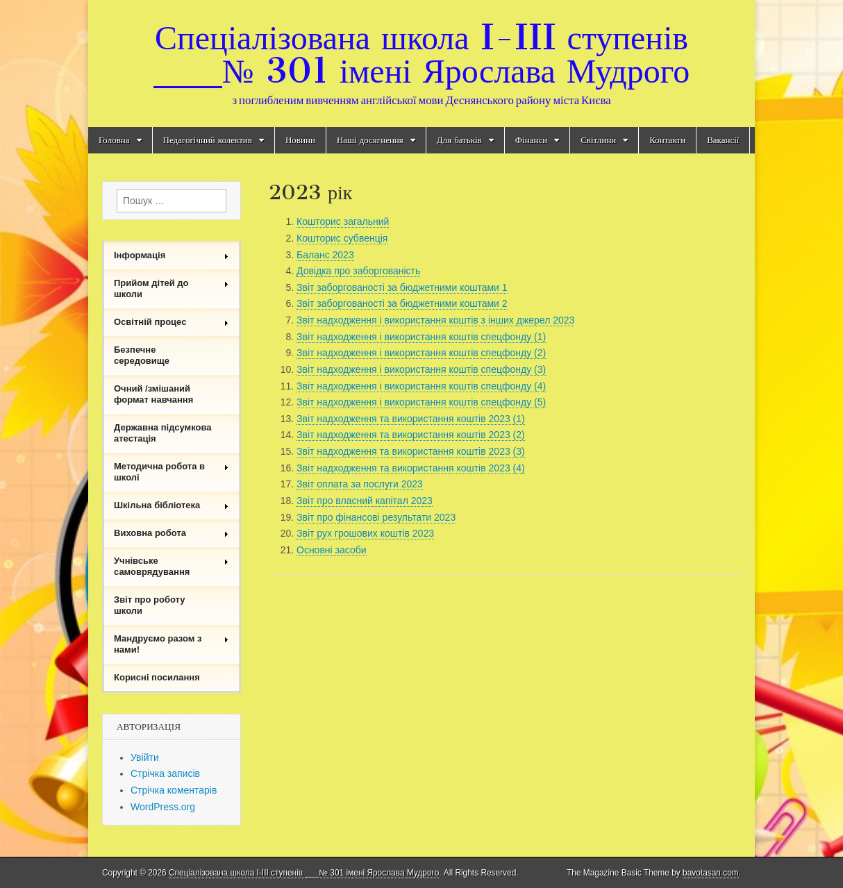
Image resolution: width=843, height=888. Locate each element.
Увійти (145, 757)
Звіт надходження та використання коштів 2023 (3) (411, 451)
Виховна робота (171, 533)
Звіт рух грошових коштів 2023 (365, 533)
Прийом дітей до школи (171, 288)
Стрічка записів (165, 773)
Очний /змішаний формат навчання (153, 394)
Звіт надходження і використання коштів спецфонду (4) (421, 386)
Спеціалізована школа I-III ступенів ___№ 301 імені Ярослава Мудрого (421, 54)
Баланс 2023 (325, 254)
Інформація (171, 255)
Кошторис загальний (343, 221)
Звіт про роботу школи (149, 605)
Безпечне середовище (141, 355)
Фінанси (531, 140)
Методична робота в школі (171, 472)
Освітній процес (171, 322)
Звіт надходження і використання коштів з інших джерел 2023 (435, 320)
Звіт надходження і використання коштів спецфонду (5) (421, 402)
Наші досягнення (370, 140)
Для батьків (459, 140)
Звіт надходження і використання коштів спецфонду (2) (421, 352)
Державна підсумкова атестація (163, 433)
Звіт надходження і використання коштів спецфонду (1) (421, 336)
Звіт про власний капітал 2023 (365, 500)
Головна (114, 140)
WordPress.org (163, 806)
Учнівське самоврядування (171, 566)
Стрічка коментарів (174, 790)
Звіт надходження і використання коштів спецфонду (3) (421, 369)
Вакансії (723, 140)
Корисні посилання (157, 677)
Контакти (667, 140)
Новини (300, 140)
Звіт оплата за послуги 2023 (360, 483)
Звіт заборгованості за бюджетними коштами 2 (402, 303)
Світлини (598, 140)
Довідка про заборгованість (358, 270)
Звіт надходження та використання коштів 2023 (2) (411, 434)
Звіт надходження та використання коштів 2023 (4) (411, 468)
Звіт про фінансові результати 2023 (376, 517)
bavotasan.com (711, 873)
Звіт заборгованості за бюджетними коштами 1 (402, 287)
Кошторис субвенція (342, 238)
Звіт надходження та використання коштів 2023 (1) (411, 418)
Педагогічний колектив (207, 140)
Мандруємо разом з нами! (171, 644)
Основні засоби (332, 549)
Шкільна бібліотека (171, 505)
